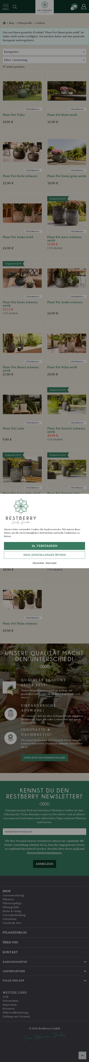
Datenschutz (38, 563)
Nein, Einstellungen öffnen (44, 554)
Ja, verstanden (44, 546)
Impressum (51, 563)
